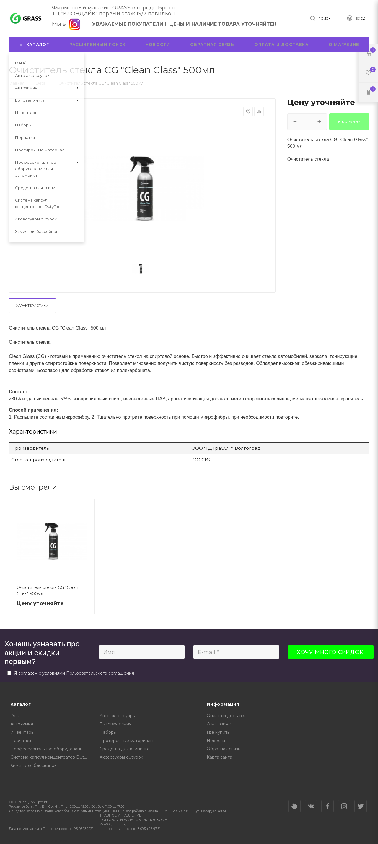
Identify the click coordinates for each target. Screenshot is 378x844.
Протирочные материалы (126, 740)
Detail (16, 715)
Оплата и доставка (281, 44)
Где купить (218, 732)
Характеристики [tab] (32, 305)
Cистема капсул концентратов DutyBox (50, 757)
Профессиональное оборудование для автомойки (50, 749)
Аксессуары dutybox (121, 757)
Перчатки (20, 740)
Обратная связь (212, 44)
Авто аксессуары (118, 715)
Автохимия (21, 724)
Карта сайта (219, 757)
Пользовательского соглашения (100, 673)
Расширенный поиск (97, 44)
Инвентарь (21, 732)
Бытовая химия (115, 724)
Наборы (108, 732)
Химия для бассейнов (33, 765)
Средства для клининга (124, 749)
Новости (158, 44)
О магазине (344, 44)
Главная (17, 83)
